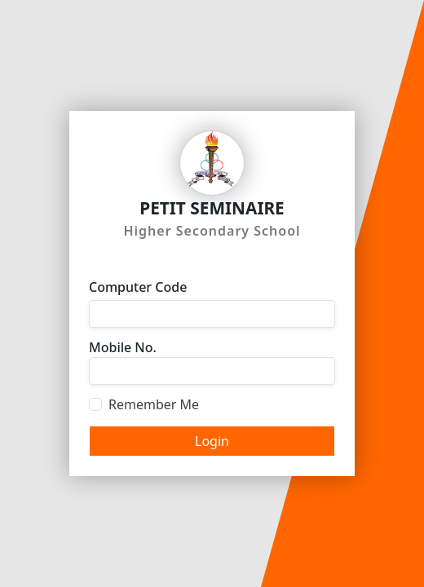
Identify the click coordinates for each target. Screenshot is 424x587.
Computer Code (138, 287)
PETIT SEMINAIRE (212, 207)
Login (212, 441)
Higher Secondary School (211, 231)
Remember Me (153, 404)
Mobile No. (123, 347)
